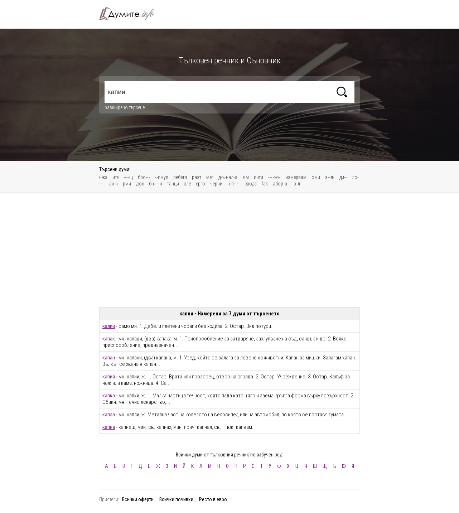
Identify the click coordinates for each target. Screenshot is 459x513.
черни (216, 184)
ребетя (180, 177)
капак (108, 338)
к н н (113, 184)
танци (173, 184)
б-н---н (155, 184)
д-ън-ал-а (227, 177)
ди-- (343, 177)
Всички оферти (138, 499)
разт (196, 177)
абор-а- (281, 184)
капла (108, 414)
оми (315, 177)
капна (108, 427)
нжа (103, 177)
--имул (161, 177)
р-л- (297, 184)
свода (251, 184)
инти (258, 177)
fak (265, 184)
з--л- (329, 177)
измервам (295, 177)
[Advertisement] (229, 250)
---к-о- (274, 177)
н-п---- (233, 184)
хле (187, 184)
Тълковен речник (130, 13)
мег (209, 177)
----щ (128, 177)
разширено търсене (125, 107)
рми (127, 184)
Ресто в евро (213, 499)
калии (108, 326)
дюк (140, 184)
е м (245, 177)
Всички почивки (176, 499)
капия (108, 376)
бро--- (144, 177)
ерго (200, 184)
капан (108, 357)
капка (108, 395)
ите (115, 177)
